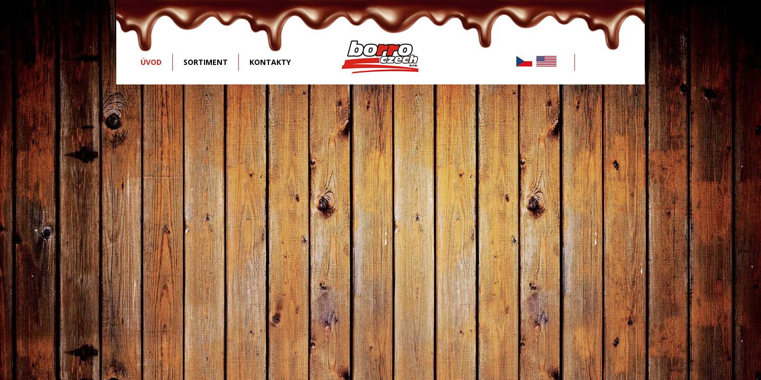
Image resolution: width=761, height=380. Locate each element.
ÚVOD (151, 62)
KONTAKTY (270, 62)
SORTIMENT (205, 62)
